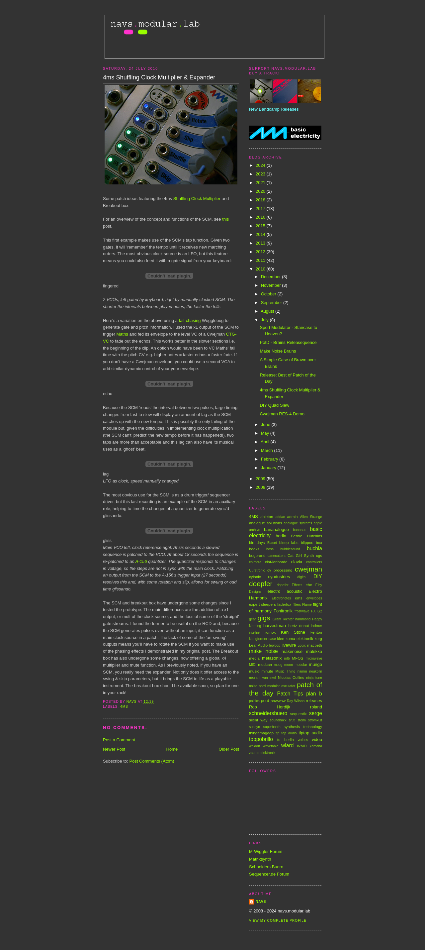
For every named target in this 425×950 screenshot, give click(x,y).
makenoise (292, 651)
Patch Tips (290, 693)
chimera (255, 562)
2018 (261, 199)
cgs (319, 555)
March (267, 450)
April (266, 441)
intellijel (254, 632)
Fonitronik (283, 610)
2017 (261, 208)
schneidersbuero (268, 713)
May (265, 433)
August (268, 311)
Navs (261, 901)
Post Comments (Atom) (151, 761)
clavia (296, 561)
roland (316, 706)
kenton (316, 632)
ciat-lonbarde (276, 562)
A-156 (141, 561)
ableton (266, 516)
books (254, 549)
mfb (287, 658)
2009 (261, 478)
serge (315, 713)
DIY (317, 576)
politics (254, 701)
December (271, 276)
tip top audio (286, 733)
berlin (281, 535)
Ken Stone (293, 632)
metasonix (272, 658)
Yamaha (315, 746)
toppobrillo (261, 739)
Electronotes (281, 598)
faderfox (284, 604)
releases (314, 700)
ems (298, 598)
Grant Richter (283, 619)
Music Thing (286, 671)
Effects (297, 585)
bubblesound (290, 549)
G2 (319, 611)
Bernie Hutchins (306, 536)
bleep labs (288, 542)
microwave (313, 658)
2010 (261, 268)
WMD (301, 746)
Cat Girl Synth (301, 555)
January (269, 467)
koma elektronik (299, 638)
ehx (309, 584)
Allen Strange (311, 517)
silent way (258, 720)
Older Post (229, 749)
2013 (261, 243)
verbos (303, 740)
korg (318, 638)
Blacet (272, 543)
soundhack (278, 720)
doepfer (261, 583)
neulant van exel (262, 678)
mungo (315, 664)
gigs (263, 618)
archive (254, 530)
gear (252, 619)
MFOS (297, 658)
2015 (261, 225)
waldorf (254, 746)
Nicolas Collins (291, 677)
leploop (275, 645)
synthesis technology (303, 726)
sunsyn (254, 727)
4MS (124, 706)
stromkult (315, 720)
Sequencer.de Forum (269, 874)
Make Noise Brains (278, 351)
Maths (122, 334)
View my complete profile (277, 920)
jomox (270, 632)
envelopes (314, 598)
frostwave (302, 611)
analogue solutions (265, 523)
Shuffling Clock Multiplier (196, 198)
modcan (265, 664)
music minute (261, 671)
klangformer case (262, 639)
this (225, 219)
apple (318, 523)
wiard (287, 745)
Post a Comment (119, 739)
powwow (278, 700)
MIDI (252, 665)
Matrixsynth (260, 859)
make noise (263, 651)
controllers (314, 562)
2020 (261, 191)
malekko (314, 651)
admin (292, 516)
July (265, 319)
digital (301, 577)
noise (253, 686)
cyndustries (279, 576)
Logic (302, 645)
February (270, 459)
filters (297, 604)
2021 (261, 182)
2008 (261, 487)
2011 (261, 260)
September (272, 302)
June (266, 424)
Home (172, 749)
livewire (289, 645)
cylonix (255, 577)
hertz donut (298, 625)
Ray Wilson (295, 701)
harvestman (274, 625)
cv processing (280, 570)
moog (278, 665)
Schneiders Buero (266, 866)
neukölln (315, 671)
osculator (288, 686)
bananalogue (276, 529)
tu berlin (285, 739)
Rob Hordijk (269, 706)
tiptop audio (310, 732)
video (317, 739)
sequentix (298, 713)
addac (280, 517)
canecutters (277, 556)
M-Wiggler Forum (265, 851)
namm (302, 671)
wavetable (271, 746)
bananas (299, 530)
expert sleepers (262, 604)
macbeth (314, 645)
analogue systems (298, 523)
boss (270, 549)
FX (313, 611)
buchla (314, 548)
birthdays (257, 542)
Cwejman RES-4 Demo (282, 413)
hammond (302, 619)
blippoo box (311, 542)
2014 (261, 234)
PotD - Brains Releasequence (288, 342)
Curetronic (257, 570)
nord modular (269, 686)
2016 (261, 217)
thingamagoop (261, 733)
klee (280, 638)
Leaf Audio (258, 645)
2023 (261, 173)
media (254, 658)
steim (302, 720)
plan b (314, 693)
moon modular (295, 665)
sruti (292, 720)
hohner (316, 626)
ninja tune (314, 678)
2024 (261, 165)
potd (265, 700)
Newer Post (114, 749)
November (271, 285)
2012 (261, 251)
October (269, 293)
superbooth (272, 727)
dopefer (283, 585)
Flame (307, 604)
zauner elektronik (262, 753)
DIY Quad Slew (274, 405)
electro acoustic (284, 591)
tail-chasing (190, 320)
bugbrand (257, 555)
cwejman (308, 569)
